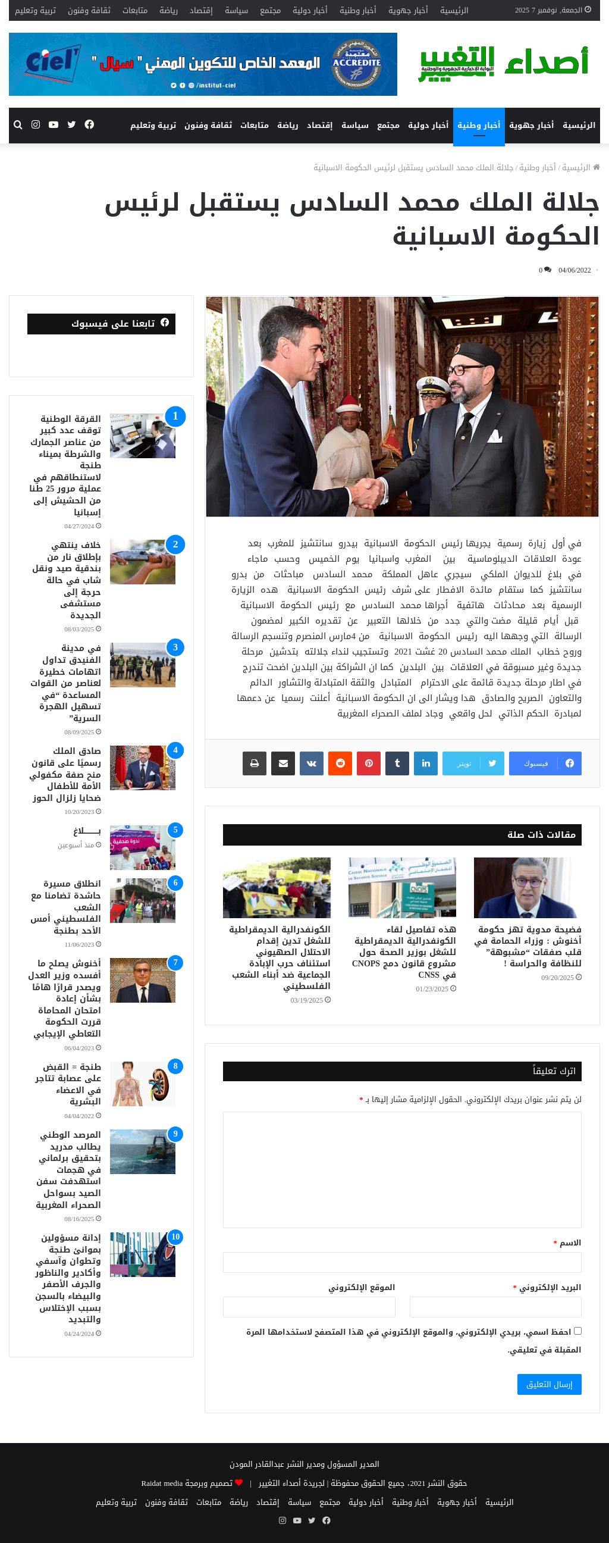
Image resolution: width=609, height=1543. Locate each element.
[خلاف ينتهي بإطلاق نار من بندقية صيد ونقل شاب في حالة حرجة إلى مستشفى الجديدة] (142, 562)
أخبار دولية (310, 10)
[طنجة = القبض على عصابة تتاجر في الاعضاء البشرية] (142, 1084)
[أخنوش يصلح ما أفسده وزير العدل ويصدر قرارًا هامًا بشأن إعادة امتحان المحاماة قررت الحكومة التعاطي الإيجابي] (142, 980)
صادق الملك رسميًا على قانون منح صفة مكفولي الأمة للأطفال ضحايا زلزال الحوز (65, 774)
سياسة (236, 10)
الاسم (568, 1242)
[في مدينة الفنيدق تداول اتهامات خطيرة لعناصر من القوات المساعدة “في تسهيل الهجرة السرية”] (142, 665)
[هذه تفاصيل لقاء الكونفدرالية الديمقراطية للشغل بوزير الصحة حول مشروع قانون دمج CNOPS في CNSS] (402, 887)
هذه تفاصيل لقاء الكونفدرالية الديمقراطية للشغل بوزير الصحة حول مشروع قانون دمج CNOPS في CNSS (404, 952)
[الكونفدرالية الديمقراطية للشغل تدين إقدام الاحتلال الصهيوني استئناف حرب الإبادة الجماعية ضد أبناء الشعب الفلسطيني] (277, 887)
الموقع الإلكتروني (361, 1287)
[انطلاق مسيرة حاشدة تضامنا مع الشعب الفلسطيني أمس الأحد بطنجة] (142, 900)
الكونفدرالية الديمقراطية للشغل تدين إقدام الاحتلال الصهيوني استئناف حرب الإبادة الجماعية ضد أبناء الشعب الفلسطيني (280, 958)
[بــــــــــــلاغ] (142, 847)
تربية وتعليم (35, 10)
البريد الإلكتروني (547, 1287)
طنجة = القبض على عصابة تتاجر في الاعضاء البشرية (68, 1084)
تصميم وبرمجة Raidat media (187, 1483)
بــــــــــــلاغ (87, 831)
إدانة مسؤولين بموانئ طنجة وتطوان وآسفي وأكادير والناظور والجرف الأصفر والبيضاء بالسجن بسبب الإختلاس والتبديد (68, 1279)
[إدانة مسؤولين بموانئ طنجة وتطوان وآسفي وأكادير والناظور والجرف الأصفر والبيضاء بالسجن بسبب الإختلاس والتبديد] (142, 1254)
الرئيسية (454, 10)
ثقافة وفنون (89, 10)
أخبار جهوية (408, 10)
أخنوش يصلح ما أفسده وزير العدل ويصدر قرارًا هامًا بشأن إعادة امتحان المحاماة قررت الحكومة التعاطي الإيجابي (64, 999)
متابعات (135, 10)
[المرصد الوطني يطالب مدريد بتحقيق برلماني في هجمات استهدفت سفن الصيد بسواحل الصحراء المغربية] (142, 1151)
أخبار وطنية (358, 10)
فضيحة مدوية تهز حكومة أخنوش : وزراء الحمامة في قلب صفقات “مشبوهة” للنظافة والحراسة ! (528, 947)
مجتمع (270, 10)
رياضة (168, 10)
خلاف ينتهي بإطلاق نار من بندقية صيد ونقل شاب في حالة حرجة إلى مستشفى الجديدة (66, 580)
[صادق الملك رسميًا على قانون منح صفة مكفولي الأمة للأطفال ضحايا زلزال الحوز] (142, 768)
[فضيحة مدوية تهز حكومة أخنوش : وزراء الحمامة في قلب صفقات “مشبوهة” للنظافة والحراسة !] (528, 887)
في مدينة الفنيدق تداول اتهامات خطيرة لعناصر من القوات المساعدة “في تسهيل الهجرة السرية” (65, 683)
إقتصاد (201, 10)
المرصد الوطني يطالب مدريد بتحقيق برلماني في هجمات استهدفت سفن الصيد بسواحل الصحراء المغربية (68, 1170)
